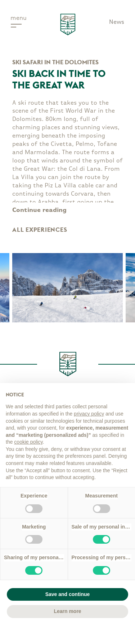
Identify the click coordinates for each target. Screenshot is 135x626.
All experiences (39, 230)
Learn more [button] (67, 611)
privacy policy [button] (89, 414)
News (116, 22)
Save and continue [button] (67, 594)
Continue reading (39, 210)
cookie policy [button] (28, 442)
